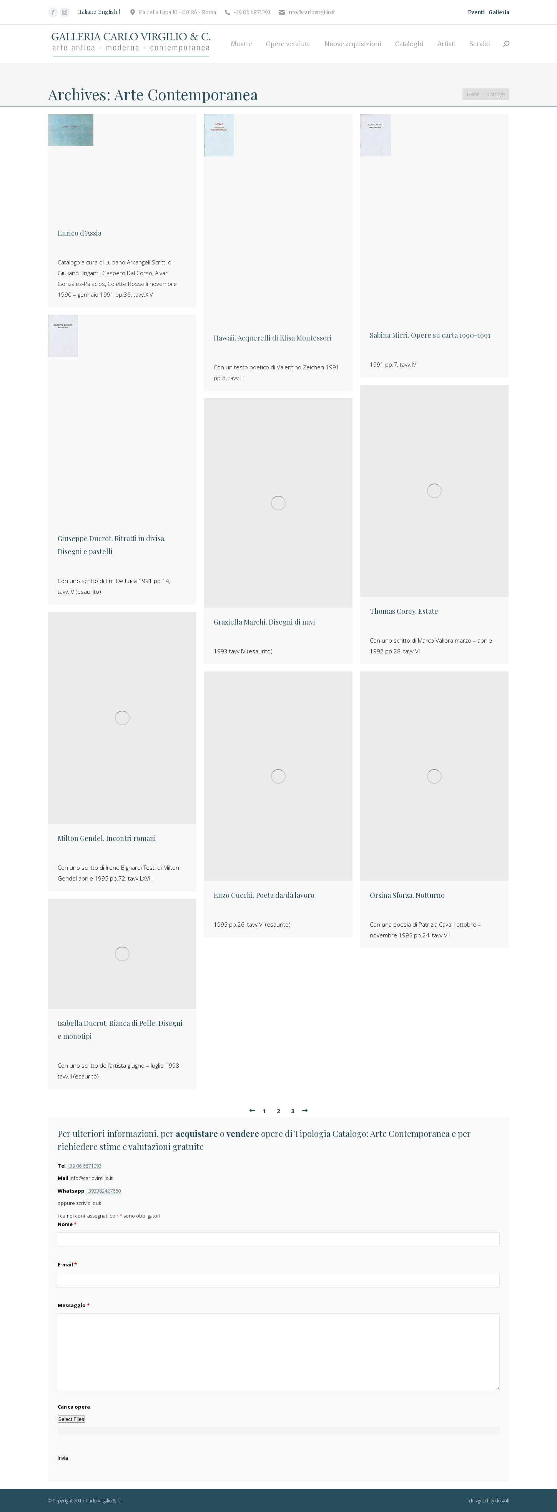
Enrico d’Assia (79, 233)
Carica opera (74, 1406)
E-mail (67, 1264)
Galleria (499, 12)
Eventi (476, 12)
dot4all (502, 1500)
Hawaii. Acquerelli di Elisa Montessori (273, 337)
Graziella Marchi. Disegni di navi (264, 621)
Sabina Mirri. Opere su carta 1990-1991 (430, 335)
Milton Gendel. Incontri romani (107, 838)
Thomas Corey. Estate (404, 611)
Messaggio (74, 1305)
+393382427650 (103, 1190)
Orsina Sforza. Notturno (407, 895)
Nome (67, 1224)
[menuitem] (241, 43)
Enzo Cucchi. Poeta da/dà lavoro (264, 895)
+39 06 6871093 (84, 1165)
